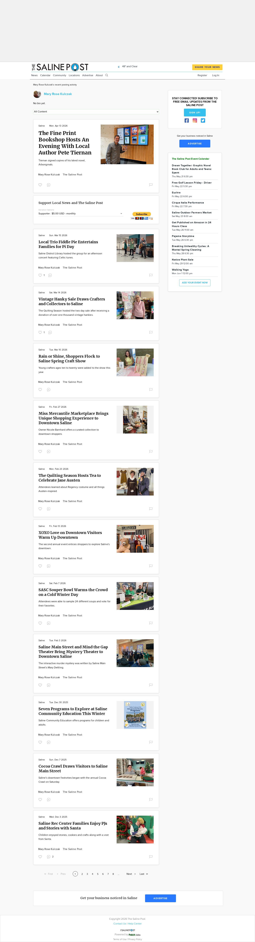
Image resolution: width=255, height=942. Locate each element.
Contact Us (120, 923)
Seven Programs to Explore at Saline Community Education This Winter (73, 711)
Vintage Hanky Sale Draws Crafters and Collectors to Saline (72, 301)
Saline (42, 126)
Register (202, 75)
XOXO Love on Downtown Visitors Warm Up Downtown (70, 535)
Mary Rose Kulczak (49, 174)
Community (59, 75)
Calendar (45, 75)
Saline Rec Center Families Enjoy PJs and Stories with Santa (73, 825)
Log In (215, 75)
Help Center (135, 923)
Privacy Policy (135, 939)
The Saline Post (72, 174)
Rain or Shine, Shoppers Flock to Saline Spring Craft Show (69, 358)
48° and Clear (126, 66)
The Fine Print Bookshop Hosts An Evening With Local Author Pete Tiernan (65, 143)
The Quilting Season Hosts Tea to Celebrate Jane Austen (70, 478)
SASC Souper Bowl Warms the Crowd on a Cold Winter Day (73, 592)
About (99, 75)
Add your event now (195, 282)
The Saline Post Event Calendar (190, 158)
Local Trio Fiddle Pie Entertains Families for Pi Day (68, 244)
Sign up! (194, 112)
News (34, 75)
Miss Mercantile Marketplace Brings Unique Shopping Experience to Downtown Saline (73, 418)
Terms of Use (120, 939)
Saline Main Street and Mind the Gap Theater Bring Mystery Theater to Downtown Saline (73, 652)
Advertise (87, 75)
